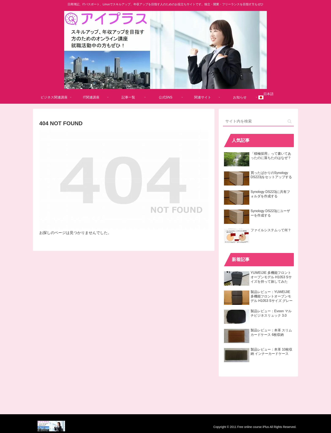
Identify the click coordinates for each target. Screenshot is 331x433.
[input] (258, 121)
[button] (289, 121)
